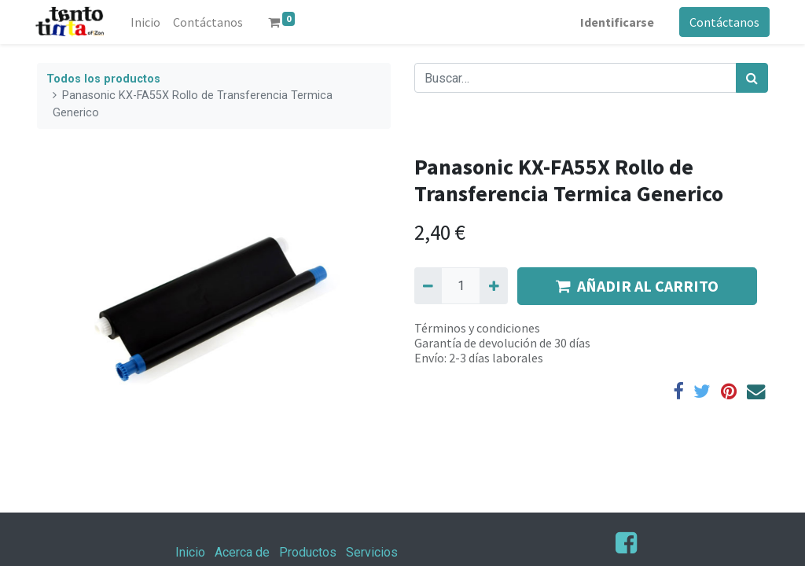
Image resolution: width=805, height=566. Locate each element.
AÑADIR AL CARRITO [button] (637, 286)
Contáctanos (723, 22)
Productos (307, 552)
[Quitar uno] (428, 285)
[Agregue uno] (493, 285)
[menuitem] (148, 22)
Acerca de (242, 552)
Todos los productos (103, 79)
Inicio (190, 552)
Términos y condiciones (477, 328)
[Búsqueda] (752, 78)
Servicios (372, 552)
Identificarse (615, 22)
